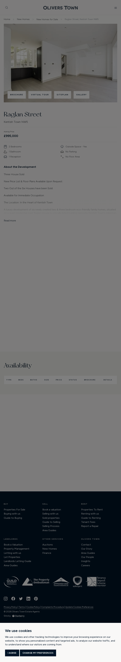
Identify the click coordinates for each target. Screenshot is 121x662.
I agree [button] (12, 653)
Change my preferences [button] (38, 653)
